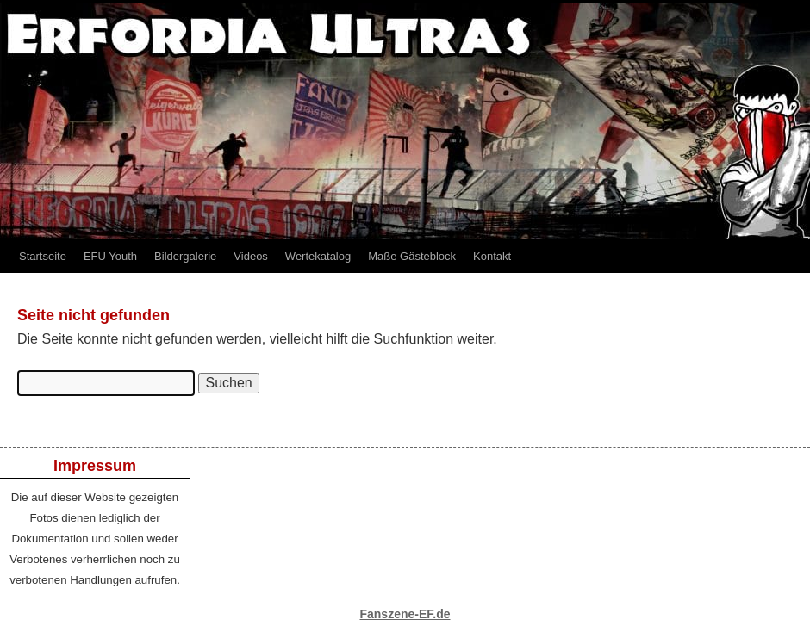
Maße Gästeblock (412, 256)
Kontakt (492, 256)
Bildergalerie (185, 256)
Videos (251, 256)
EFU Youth (110, 256)
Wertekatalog (318, 256)
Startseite (42, 256)
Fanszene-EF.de (404, 614)
